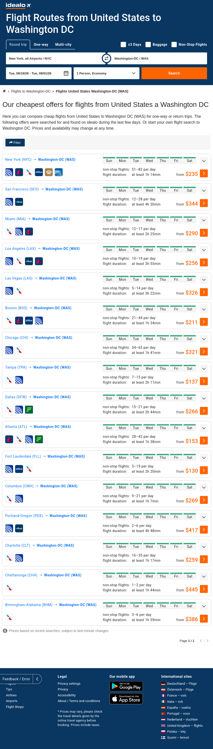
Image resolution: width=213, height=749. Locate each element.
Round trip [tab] (18, 45)
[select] (204, 173)
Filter (17, 142)
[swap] (106, 58)
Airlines (11, 695)
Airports (11, 701)
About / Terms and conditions (79, 701)
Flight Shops (15, 707)
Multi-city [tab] (63, 45)
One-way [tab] (41, 45)
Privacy (63, 689)
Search (174, 73)
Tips (9, 689)
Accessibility (67, 695)
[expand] (204, 161)
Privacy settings (69, 683)
